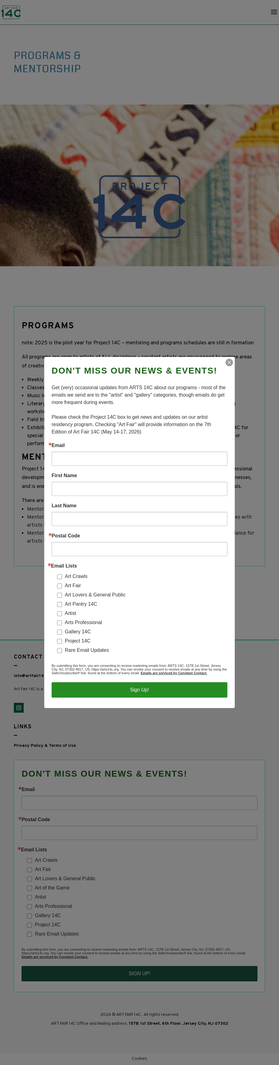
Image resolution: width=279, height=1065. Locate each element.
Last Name (64, 505)
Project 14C (78, 640)
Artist (70, 613)
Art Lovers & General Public (95, 594)
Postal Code (66, 535)
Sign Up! (139, 689)
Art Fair (73, 585)
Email (58, 445)
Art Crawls (76, 576)
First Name (64, 475)
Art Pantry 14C (81, 604)
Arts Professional (83, 622)
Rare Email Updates (87, 650)
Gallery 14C (78, 631)
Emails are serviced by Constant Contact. (174, 673)
